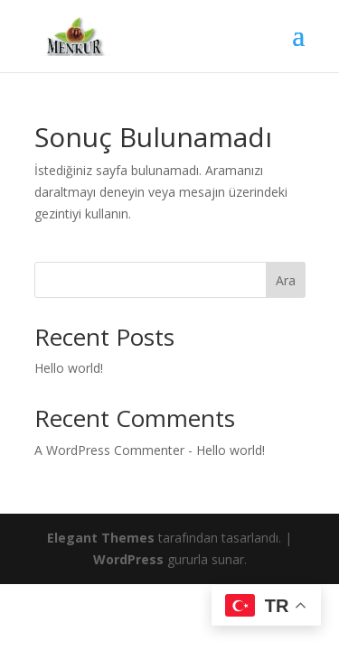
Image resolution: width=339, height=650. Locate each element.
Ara (286, 280)
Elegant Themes (101, 537)
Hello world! (68, 367)
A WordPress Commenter (109, 450)
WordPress (128, 559)
